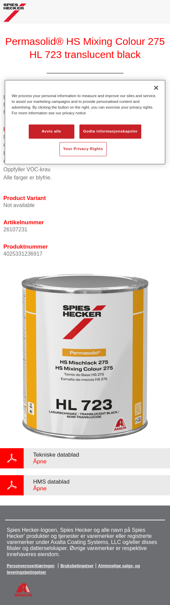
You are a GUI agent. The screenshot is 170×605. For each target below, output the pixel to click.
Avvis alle (51, 131)
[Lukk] (156, 87)
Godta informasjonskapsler (110, 131)
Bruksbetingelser (77, 566)
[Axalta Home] (14, 15)
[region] (85, 122)
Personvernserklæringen (30, 566)
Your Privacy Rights (83, 149)
